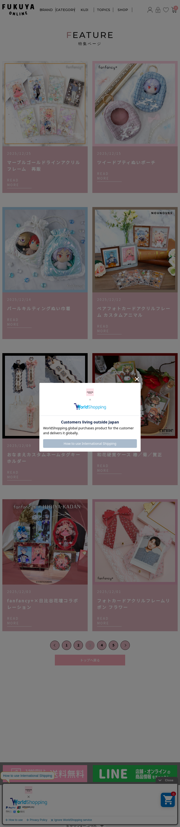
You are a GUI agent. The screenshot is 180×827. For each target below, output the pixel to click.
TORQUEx (10, 821)
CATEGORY (65, 10)
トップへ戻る (90, 660)
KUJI (84, 10)
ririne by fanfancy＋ (19, 814)
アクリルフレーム (77, 800)
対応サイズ (115, 810)
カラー (71, 810)
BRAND (46, 10)
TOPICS (103, 10)
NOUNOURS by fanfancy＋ (25, 807)
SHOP (123, 10)
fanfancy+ (10, 800)
